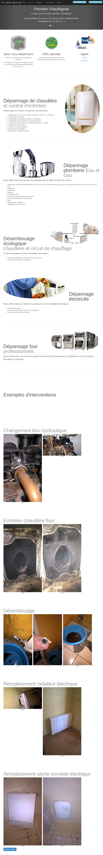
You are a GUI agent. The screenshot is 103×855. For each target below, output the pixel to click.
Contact (59, 2)
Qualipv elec (84, 60)
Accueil (30, 2)
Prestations (39, 2)
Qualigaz (84, 57)
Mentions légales (10, 849)
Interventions (50, 2)
